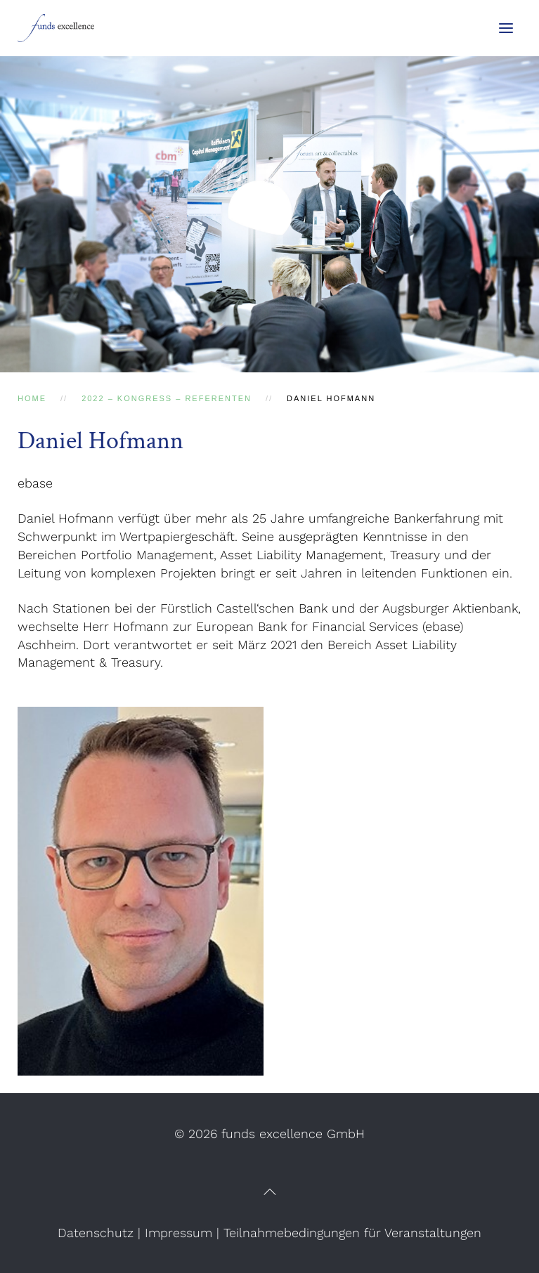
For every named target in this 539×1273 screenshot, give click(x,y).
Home (32, 398)
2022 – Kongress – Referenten (167, 398)
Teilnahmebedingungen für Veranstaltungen (352, 1232)
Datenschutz (96, 1232)
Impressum (178, 1232)
